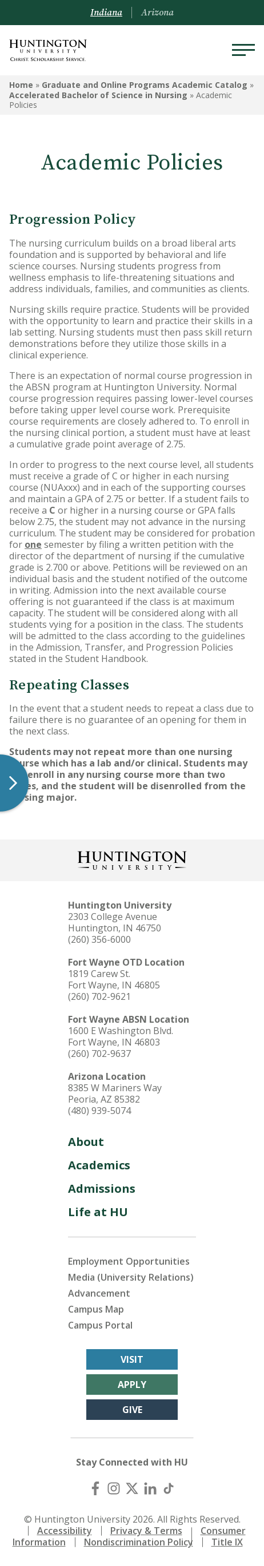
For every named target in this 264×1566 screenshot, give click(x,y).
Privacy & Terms (146, 1530)
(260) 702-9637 (99, 1053)
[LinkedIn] (150, 1488)
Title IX (227, 1542)
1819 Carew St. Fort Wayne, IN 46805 (114, 979)
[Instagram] (114, 1488)
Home (21, 84)
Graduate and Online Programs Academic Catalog (144, 84)
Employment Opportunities (129, 1261)
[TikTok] (168, 1488)
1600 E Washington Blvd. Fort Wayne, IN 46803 (120, 1036)
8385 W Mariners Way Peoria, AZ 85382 (115, 1093)
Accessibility (64, 1530)
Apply (132, 1384)
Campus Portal (100, 1325)
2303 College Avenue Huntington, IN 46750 (114, 922)
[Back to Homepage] (132, 859)
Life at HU (98, 1212)
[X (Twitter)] (132, 1488)
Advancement (99, 1293)
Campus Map (96, 1309)
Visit (132, 1359)
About (86, 1141)
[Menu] (243, 50)
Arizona (157, 12)
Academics (99, 1165)
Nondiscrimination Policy (138, 1542)
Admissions (101, 1188)
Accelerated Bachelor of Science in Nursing (98, 95)
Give (132, 1409)
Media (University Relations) (131, 1277)
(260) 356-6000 (99, 939)
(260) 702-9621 (99, 996)
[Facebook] (95, 1488)
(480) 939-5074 (99, 1110)
